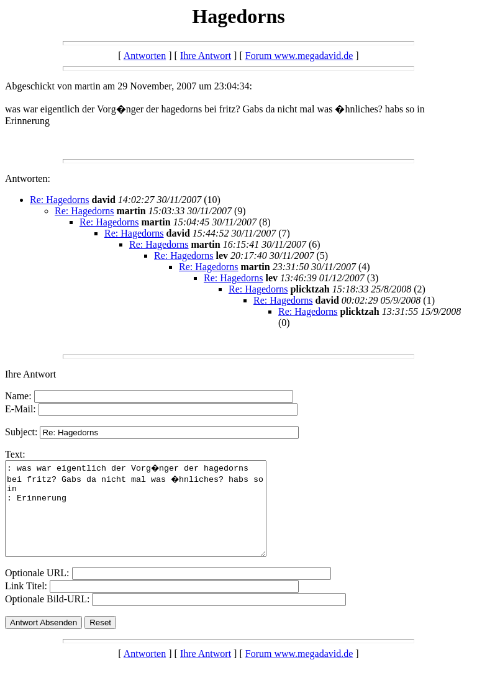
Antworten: (27, 178)
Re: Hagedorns (59, 199)
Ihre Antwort (205, 55)
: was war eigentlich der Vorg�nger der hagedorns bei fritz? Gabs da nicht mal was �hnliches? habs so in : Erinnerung (151, 518)
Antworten (145, 55)
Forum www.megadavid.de (299, 55)
